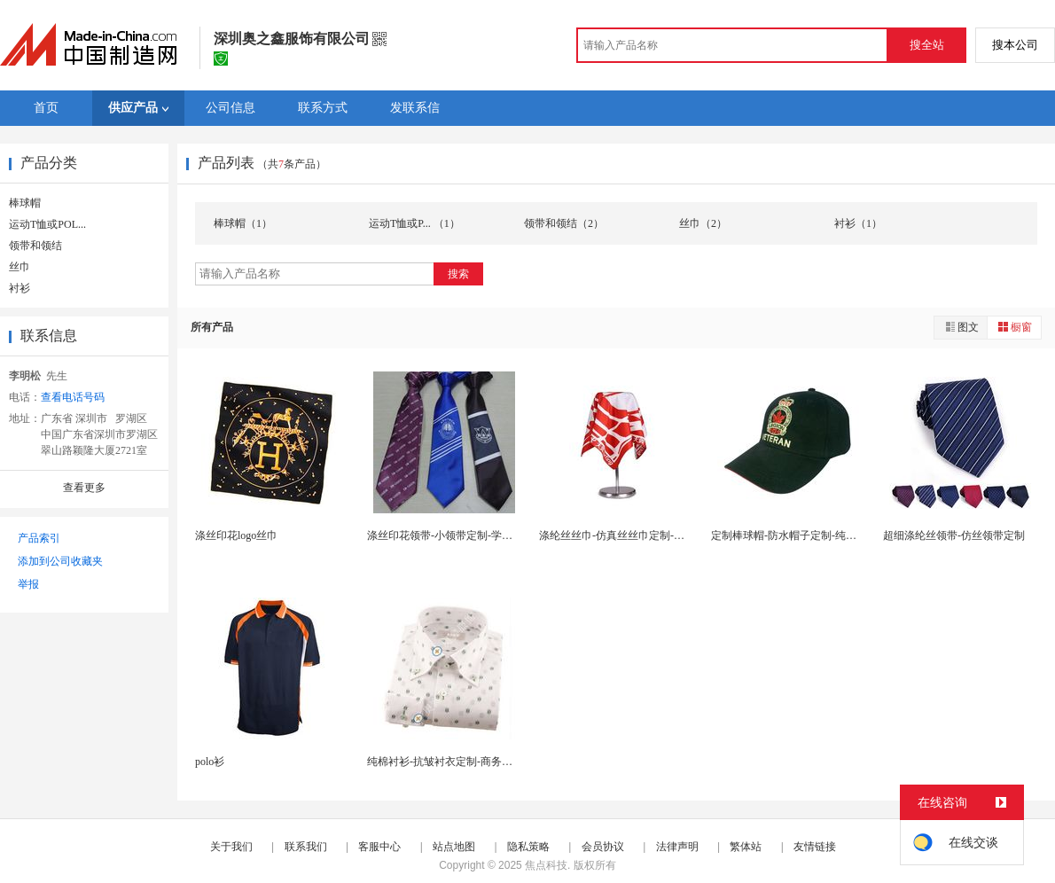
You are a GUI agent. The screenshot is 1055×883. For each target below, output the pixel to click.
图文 (961, 326)
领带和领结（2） (564, 223)
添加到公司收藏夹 (60, 561)
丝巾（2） (703, 223)
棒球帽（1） (243, 223)
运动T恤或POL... (47, 224)
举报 (28, 584)
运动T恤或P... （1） (414, 223)
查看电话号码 (73, 397)
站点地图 (454, 846)
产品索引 (39, 538)
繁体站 (746, 846)
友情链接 (814, 846)
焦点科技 (546, 865)
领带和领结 (35, 245)
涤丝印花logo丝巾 (236, 535)
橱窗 (1014, 326)
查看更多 (84, 487)
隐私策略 (528, 846)
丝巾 (19, 267)
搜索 (458, 274)
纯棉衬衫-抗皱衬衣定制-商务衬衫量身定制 (466, 761)
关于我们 (231, 846)
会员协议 (603, 846)
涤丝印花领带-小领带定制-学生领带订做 (461, 535)
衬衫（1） (858, 223)
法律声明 (677, 846)
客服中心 (379, 846)
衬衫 (19, 288)
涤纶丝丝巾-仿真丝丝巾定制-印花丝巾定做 (638, 535)
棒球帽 (25, 203)
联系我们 (306, 846)
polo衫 (209, 761)
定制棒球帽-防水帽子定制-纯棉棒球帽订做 (810, 535)
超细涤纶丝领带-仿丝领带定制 (954, 535)
